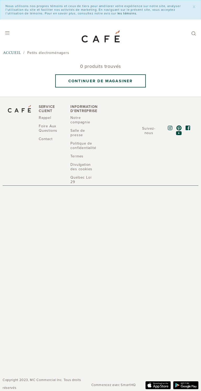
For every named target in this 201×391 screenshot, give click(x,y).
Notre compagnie (80, 119)
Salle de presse (77, 132)
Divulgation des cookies (81, 166)
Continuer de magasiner (100, 81)
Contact (46, 139)
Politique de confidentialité (83, 145)
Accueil (12, 52)
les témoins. (127, 13)
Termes (76, 156)
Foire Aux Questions (48, 128)
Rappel (45, 117)
